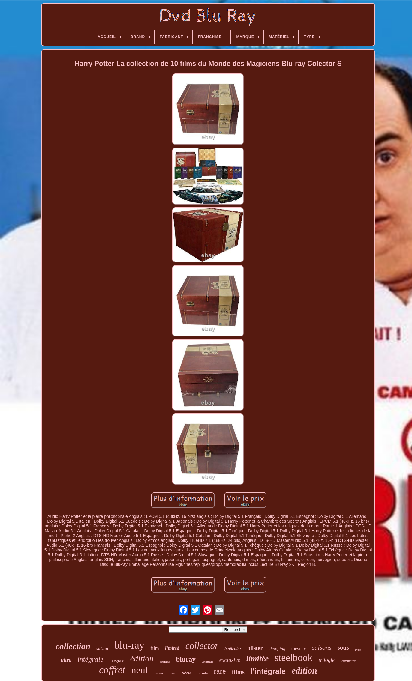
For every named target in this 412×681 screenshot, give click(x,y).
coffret (112, 669)
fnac (173, 673)
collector (201, 646)
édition (142, 658)
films (238, 672)
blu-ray (129, 645)
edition (304, 670)
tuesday (298, 648)
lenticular (232, 649)
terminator (348, 661)
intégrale (90, 659)
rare (220, 671)
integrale (117, 661)
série (186, 672)
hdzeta (202, 673)
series (158, 673)
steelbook (293, 657)
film (154, 648)
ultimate (207, 661)
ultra (66, 660)
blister (255, 648)
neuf (140, 670)
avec (358, 649)
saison (102, 648)
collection (73, 646)
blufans (165, 661)
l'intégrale (268, 671)
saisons (322, 647)
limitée (257, 658)
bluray (185, 659)
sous (343, 647)
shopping (277, 648)
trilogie (327, 660)
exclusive (229, 660)
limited (172, 648)
